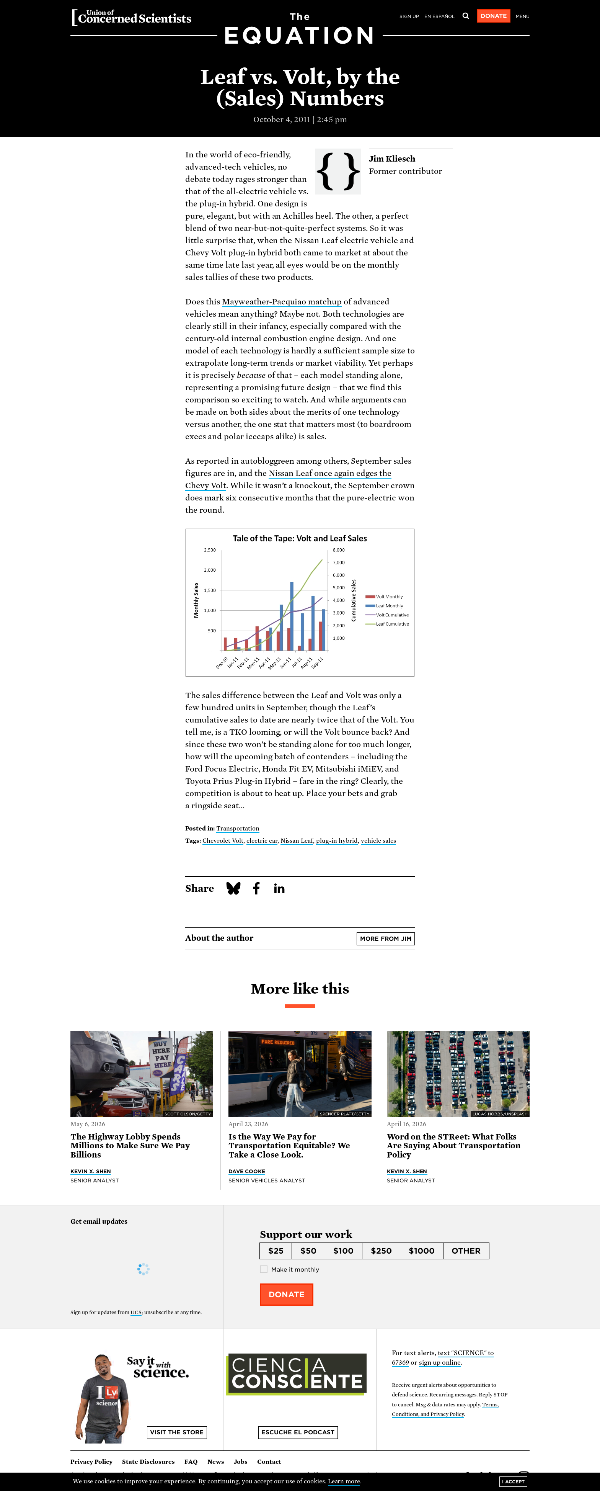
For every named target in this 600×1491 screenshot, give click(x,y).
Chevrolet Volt (222, 840)
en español (439, 16)
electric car (261, 840)
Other (466, 1251)
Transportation (237, 828)
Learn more (344, 1481)
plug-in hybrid (337, 840)
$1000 (422, 1251)
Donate (494, 16)
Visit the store (177, 1432)
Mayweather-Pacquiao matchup (282, 301)
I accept (513, 1481)
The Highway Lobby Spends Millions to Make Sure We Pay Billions (130, 1145)
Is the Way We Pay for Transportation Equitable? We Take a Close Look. (289, 1145)
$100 (343, 1251)
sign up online (440, 1362)
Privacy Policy (91, 1461)
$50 (308, 1251)
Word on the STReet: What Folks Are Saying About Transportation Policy (454, 1145)
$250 (381, 1251)
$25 (276, 1251)
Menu (523, 16)
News (215, 1461)
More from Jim (386, 938)
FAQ (191, 1461)
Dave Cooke (246, 1171)
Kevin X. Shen (90, 1171)
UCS (136, 1312)
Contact (269, 1461)
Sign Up (409, 16)
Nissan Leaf (296, 840)
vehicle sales (378, 840)
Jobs (241, 1461)
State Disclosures (148, 1461)
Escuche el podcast (297, 1432)
